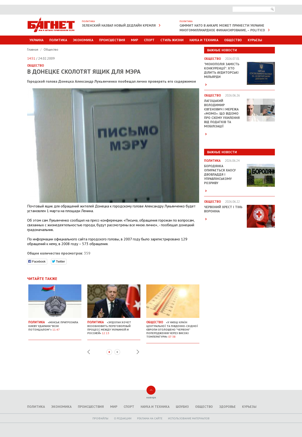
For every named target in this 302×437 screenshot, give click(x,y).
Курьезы (255, 40)
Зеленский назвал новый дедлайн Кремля (119, 25)
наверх (151, 397)
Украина (36, 40)
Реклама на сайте (149, 418)
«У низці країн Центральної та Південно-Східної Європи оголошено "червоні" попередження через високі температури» (172, 327)
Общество (233, 40)
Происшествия (112, 40)
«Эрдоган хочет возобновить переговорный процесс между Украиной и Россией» (113, 326)
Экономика (83, 40)
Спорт (149, 40)
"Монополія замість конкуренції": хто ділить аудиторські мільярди (221, 70)
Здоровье (227, 407)
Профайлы (100, 418)
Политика (58, 40)
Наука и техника (203, 40)
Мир (134, 40)
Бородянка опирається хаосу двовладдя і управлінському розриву (220, 174)
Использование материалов (189, 418)
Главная (33, 49)
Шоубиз (182, 407)
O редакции (122, 418)
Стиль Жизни (172, 40)
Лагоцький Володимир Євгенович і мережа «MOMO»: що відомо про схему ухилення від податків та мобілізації (222, 113)
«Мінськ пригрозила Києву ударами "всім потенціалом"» (54, 324)
